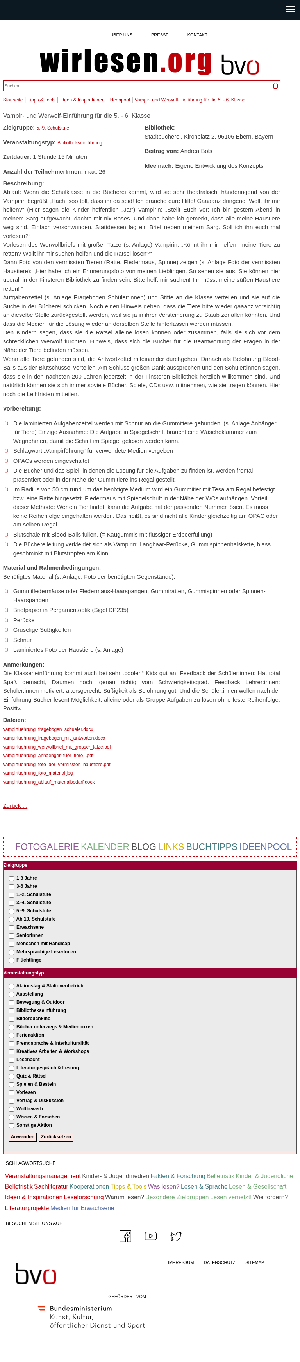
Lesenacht (27, 1059)
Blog (143, 847)
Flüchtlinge (28, 960)
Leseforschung (84, 1197)
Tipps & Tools (41, 100)
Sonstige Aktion (34, 1125)
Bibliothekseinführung (79, 143)
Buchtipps (212, 847)
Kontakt (197, 34)
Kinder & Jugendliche (264, 1176)
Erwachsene (30, 927)
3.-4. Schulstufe (33, 902)
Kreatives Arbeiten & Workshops (52, 1051)
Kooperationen (89, 1186)
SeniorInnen (29, 935)
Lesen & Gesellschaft (257, 1186)
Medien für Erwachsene (82, 1208)
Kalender (105, 847)
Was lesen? (164, 1186)
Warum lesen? (124, 1197)
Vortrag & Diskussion (40, 1100)
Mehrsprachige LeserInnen (46, 952)
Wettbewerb (29, 1108)
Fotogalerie (47, 847)
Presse (160, 34)
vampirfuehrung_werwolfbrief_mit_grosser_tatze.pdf (57, 747)
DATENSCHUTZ (220, 1262)
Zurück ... (15, 805)
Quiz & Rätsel (31, 1076)
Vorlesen (26, 1092)
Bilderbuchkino (33, 1018)
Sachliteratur (51, 1186)
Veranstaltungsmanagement (43, 1176)
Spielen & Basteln (36, 1084)
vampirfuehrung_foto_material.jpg (38, 773)
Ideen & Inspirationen (82, 100)
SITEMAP (254, 1262)
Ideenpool (119, 100)
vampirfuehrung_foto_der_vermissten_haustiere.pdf (57, 764)
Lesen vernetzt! (231, 1197)
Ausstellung (29, 994)
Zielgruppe (15, 865)
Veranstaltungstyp (24, 973)
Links (171, 847)
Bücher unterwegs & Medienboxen (54, 1027)
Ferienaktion (30, 1035)
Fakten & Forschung (177, 1176)
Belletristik (220, 1176)
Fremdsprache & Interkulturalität (52, 1043)
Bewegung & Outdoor (40, 1002)
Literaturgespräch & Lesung (47, 1067)
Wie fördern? (270, 1197)
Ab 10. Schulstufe (36, 919)
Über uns (121, 34)
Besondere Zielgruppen (177, 1197)
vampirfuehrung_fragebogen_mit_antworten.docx (54, 738)
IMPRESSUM (181, 1262)
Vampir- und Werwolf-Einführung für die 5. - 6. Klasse (190, 100)
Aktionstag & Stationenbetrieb (50, 986)
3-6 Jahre (26, 886)
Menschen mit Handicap (43, 943)
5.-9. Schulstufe (53, 128)
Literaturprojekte (27, 1208)
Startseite (13, 100)
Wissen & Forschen (38, 1117)
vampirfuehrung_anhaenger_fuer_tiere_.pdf (48, 755)
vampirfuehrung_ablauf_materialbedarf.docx (49, 782)
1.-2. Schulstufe (33, 894)
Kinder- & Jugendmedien (115, 1176)
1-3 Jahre (26, 878)
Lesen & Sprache (204, 1186)
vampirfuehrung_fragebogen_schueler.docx (48, 729)
